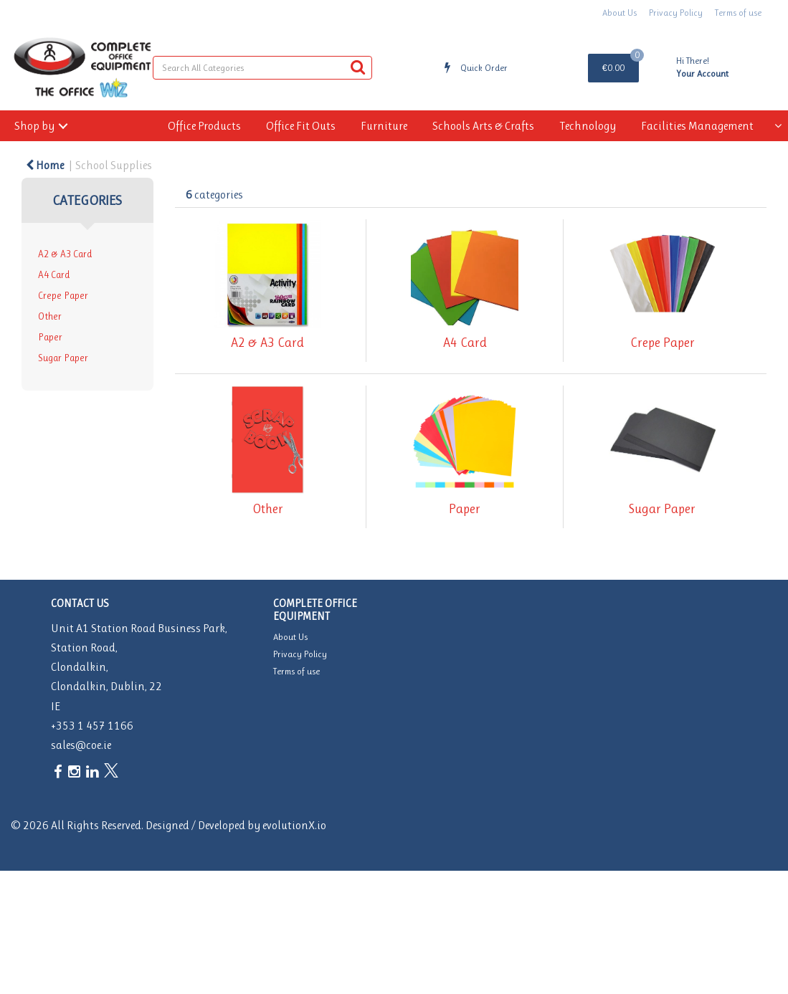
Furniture (384, 126)
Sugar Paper (63, 358)
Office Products (204, 126)
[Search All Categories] (262, 68)
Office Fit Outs (301, 126)
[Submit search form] (357, 67)
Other (50, 316)
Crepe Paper (63, 295)
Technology (587, 126)
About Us (619, 12)
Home (45, 165)
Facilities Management (697, 126)
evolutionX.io (294, 825)
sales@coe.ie (81, 745)
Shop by (34, 126)
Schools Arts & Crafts (483, 126)
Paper (50, 337)
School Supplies (113, 165)
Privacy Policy (676, 12)
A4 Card (54, 274)
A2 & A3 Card (65, 254)
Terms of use (738, 12)
